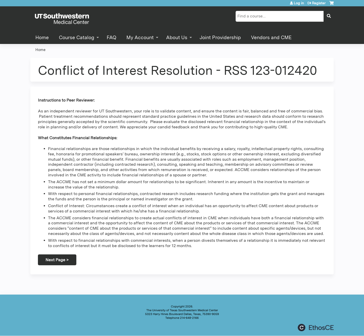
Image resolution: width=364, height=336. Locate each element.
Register (319, 3)
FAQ (111, 37)
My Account (140, 37)
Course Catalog (76, 37)
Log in (299, 3)
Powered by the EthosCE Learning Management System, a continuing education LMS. (316, 327)
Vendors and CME (271, 37)
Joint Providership (220, 37)
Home (42, 37)
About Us (176, 37)
